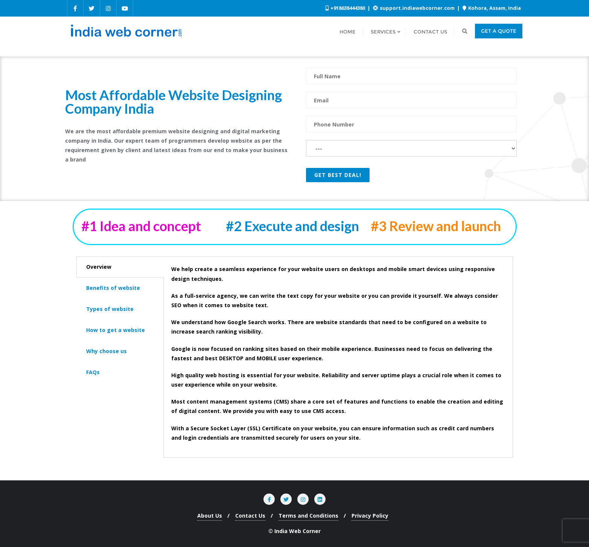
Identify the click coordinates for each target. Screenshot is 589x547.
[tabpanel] (338, 357)
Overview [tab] (98, 266)
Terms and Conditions (308, 515)
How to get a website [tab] (115, 330)
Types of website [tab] (110, 308)
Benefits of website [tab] (113, 287)
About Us (209, 515)
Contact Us (250, 515)
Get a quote (498, 31)
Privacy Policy (370, 515)
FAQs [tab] (93, 372)
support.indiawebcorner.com (414, 8)
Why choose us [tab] (106, 351)
